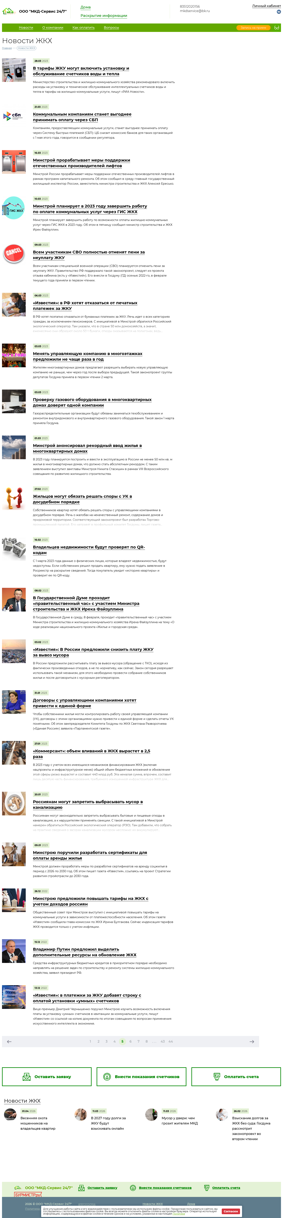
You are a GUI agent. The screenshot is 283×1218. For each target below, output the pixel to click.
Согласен (231, 1211)
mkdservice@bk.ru (195, 11)
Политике (179, 1213)
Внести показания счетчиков (165, 1188)
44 (171, 1041)
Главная (7, 48)
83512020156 (190, 6)
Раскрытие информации (104, 15)
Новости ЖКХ (22, 1101)
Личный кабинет (266, 6)
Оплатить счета (226, 1188)
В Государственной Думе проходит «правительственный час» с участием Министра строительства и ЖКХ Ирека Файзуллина (86, 603)
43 (163, 1041)
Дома (86, 7)
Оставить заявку (102, 1188)
